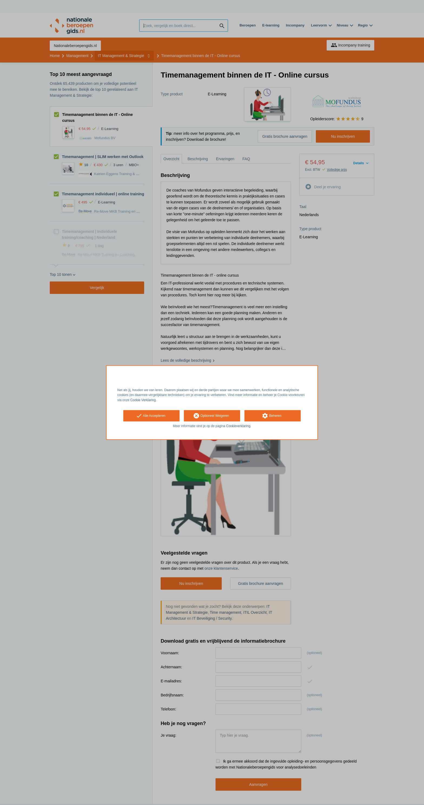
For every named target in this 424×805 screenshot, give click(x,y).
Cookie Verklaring (143, 400)
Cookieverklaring (238, 426)
